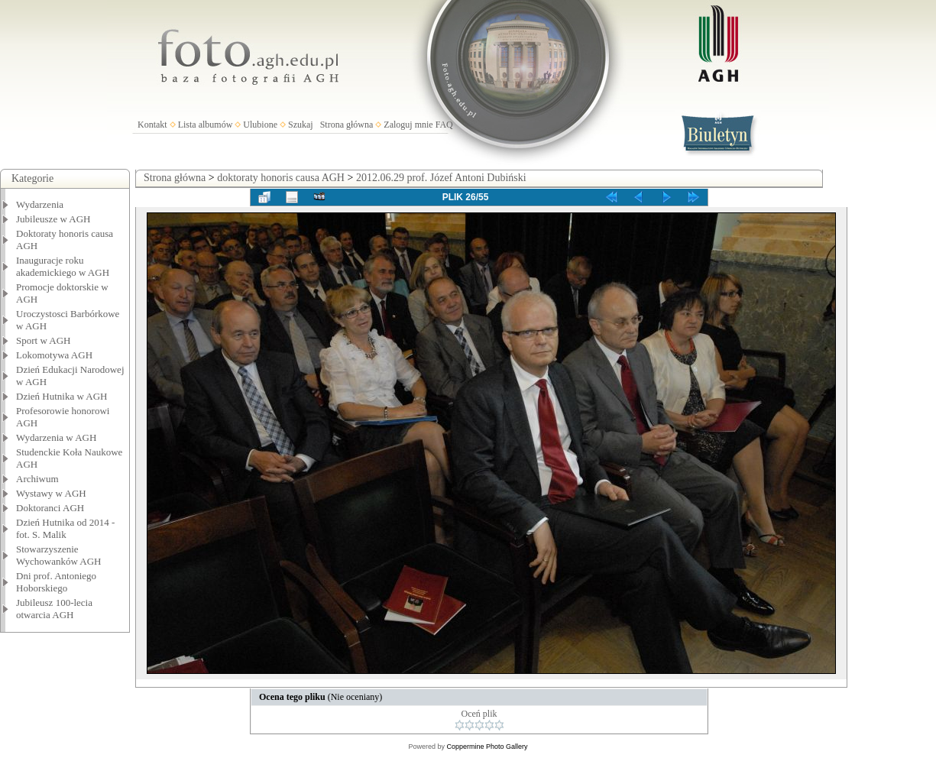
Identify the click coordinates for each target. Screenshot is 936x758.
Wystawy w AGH (51, 493)
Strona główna (347, 124)
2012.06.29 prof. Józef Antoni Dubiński (441, 177)
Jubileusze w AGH (53, 219)
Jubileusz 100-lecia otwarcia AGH (54, 608)
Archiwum (37, 478)
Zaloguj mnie (408, 124)
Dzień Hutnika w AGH (62, 396)
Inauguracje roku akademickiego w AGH (62, 266)
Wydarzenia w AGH (56, 437)
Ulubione (260, 124)
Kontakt (152, 124)
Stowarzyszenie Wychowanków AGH (59, 555)
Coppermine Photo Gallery (486, 746)
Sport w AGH (43, 340)
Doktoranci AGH (50, 507)
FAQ (444, 124)
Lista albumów (205, 124)
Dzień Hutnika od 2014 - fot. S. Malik (65, 528)
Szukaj (300, 124)
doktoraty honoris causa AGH (281, 177)
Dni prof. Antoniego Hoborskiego (56, 582)
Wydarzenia (39, 204)
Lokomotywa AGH (54, 355)
